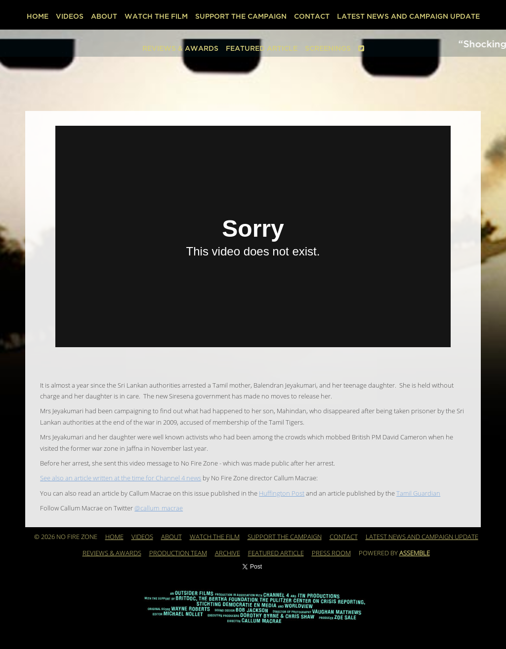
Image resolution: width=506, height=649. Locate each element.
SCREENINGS (328, 48)
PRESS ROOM (331, 553)
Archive (227, 553)
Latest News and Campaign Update (408, 16)
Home (37, 16)
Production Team (178, 553)
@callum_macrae (158, 508)
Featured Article (261, 48)
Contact (312, 16)
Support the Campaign (241, 16)
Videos (70, 16)
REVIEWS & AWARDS (180, 48)
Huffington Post (281, 494)
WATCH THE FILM (156, 16)
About (104, 16)
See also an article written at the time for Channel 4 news (120, 478)
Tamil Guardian (418, 494)
